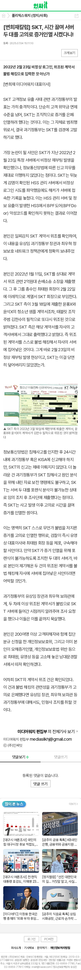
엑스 (15, 52)
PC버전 (49, 939)
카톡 (24, 52)
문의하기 (42, 948)
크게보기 (69, 53)
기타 (33, 52)
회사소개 (16, 948)
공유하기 (76, 15)
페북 (7, 52)
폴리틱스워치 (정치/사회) (30, 15)
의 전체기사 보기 (46, 731)
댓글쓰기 (60, 757)
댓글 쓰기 (40, 784)
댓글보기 (20, 757)
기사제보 (29, 948)
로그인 (31, 939)
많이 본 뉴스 (14, 804)
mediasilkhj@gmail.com (51, 739)
